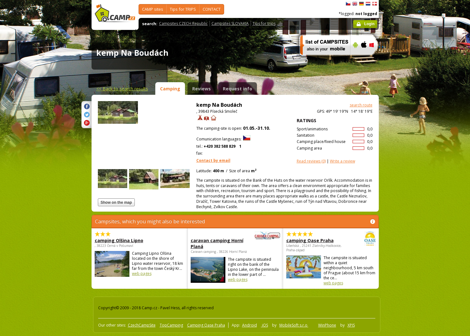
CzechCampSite (142, 325)
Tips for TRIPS (183, 9)
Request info (237, 89)
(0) (311, 161)
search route (361, 105)
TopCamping (171, 325)
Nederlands (368, 4)
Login (369, 24)
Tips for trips (264, 23)
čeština (348, 4)
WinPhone (327, 325)
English (354, 4)
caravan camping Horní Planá (218, 243)
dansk (374, 4)
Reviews (201, 89)
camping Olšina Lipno (119, 240)
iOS (264, 325)
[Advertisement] (405, 189)
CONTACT (212, 9)
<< (122, 89)
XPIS (351, 325)
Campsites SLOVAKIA (230, 23)
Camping (170, 89)
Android (249, 325)
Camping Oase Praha (206, 325)
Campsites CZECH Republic (183, 23)
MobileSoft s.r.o (293, 325)
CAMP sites (152, 9)
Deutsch (361, 4)
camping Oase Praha (313, 240)
